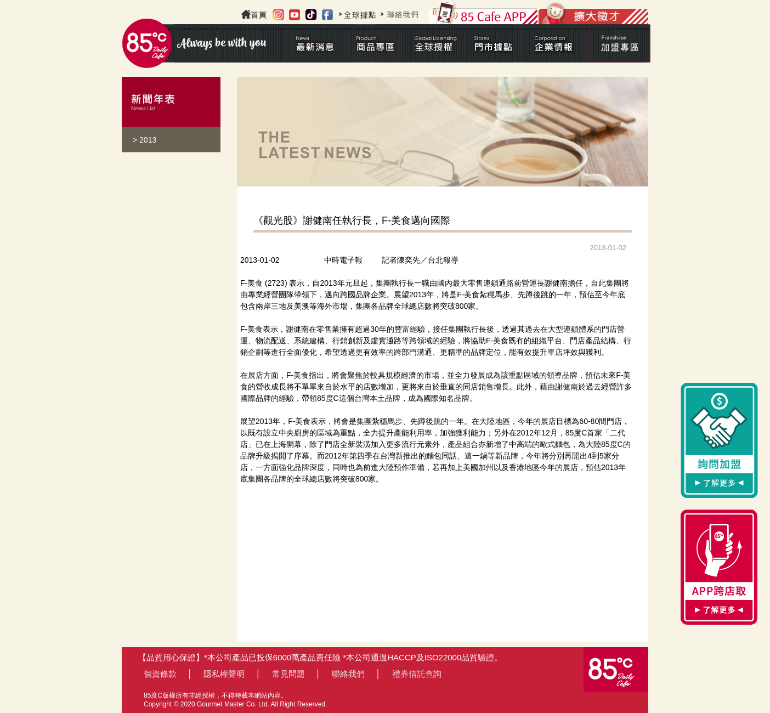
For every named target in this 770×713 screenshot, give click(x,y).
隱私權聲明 (224, 673)
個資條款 (160, 673)
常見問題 (288, 673)
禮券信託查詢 (416, 673)
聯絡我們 (348, 673)
